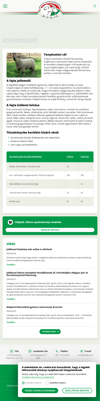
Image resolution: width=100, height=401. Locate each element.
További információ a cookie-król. (38, 377)
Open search (94, 6)
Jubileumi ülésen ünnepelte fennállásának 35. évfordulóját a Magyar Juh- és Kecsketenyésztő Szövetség (47, 274)
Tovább (10, 264)
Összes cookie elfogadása (40, 390)
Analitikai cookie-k (57, 382)
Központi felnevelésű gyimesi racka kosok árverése (34, 307)
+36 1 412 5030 (62, 355)
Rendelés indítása (50, 230)
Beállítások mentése (77, 390)
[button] (24, 76)
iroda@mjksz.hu (85, 355)
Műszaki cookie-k (33, 382)
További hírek (49, 331)
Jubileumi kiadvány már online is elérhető (29, 249)
